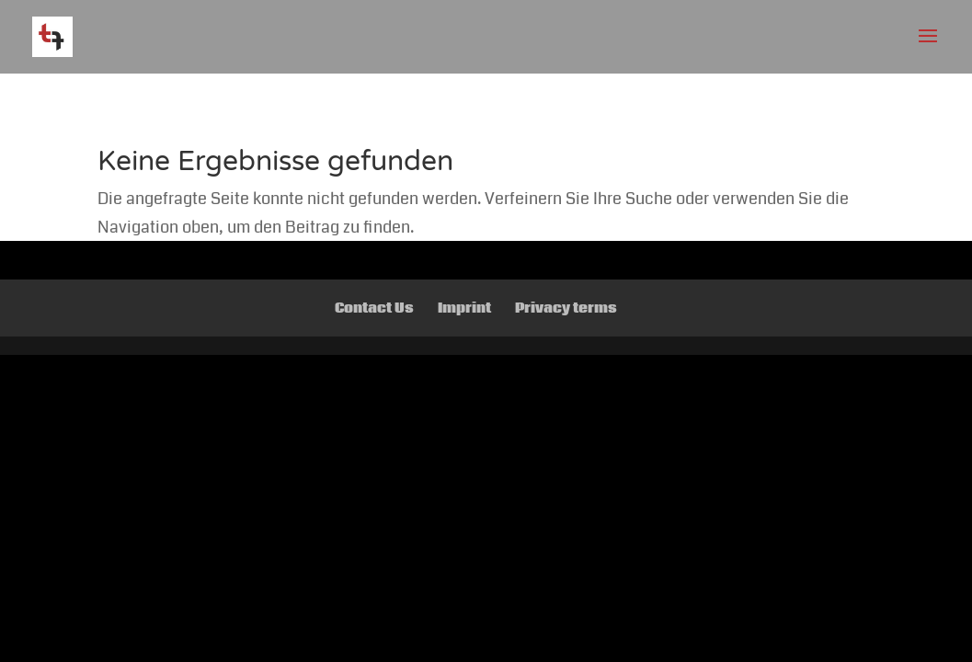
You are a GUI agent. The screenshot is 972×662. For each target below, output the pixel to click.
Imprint (464, 308)
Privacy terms (566, 308)
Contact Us (374, 308)
